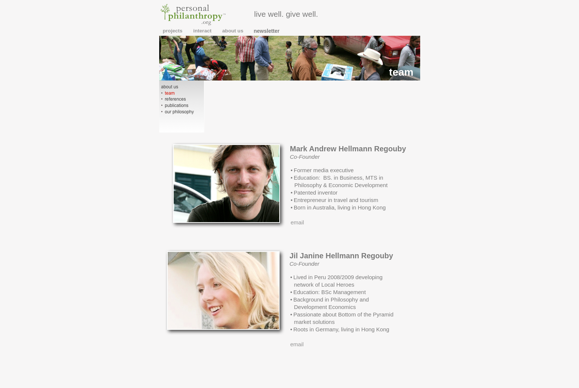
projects (173, 31)
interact (203, 31)
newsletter (267, 31)
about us (232, 31)
